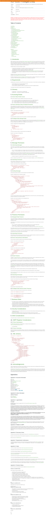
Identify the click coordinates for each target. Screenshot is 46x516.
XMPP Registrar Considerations (16, 44)
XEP (13, 379)
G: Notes (12, 55)
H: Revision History (13, 56)
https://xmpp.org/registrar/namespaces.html (16, 324)
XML (19, 390)
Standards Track (14, 382)
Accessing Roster (13, 28)
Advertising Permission (15, 37)
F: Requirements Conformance (15, 54)
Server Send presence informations (16, 38)
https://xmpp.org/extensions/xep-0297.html (25, 455)
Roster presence (14, 312)
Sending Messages (14, 34)
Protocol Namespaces (17, 322)
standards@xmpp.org (31, 434)
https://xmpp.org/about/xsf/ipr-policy (21, 422)
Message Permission (18, 143)
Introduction (15, 59)
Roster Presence (16, 255)
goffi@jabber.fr (15, 397)
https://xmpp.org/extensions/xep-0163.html (27, 449)
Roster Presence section (39, 226)
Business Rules (13, 41)
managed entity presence (17, 257)
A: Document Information (14, 50)
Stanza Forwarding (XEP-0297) (28, 153)
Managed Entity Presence (15, 36)
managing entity (13, 265)
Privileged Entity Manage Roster (16, 31)
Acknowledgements (14, 47)
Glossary (14, 89)
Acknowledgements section (18, 75)
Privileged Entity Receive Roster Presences (18, 40)
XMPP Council (17, 385)
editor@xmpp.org (18, 437)
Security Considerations (14, 42)
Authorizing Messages (17, 145)
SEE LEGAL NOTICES (30, 7)
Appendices (12, 49)
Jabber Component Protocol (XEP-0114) (27, 61)
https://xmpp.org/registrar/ (40, 462)
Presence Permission (14, 35)
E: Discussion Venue (14, 53)
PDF (21, 390)
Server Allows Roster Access (16, 29)
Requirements (16, 80)
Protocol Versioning (17, 328)
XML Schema (17, 334)
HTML (16, 389)
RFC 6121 (38, 120)
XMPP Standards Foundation (31, 403)
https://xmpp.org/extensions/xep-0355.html (26, 451)
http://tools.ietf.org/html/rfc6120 (34, 457)
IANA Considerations (14, 43)
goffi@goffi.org (14, 396)
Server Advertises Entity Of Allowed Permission (18, 30)
